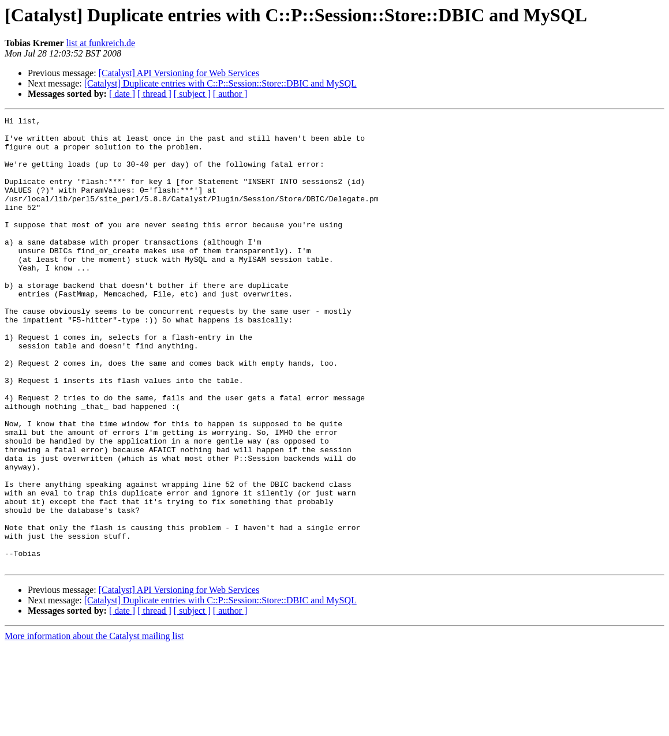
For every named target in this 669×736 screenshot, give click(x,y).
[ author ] (230, 94)
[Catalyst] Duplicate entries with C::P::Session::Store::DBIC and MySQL (220, 83)
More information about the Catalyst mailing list (94, 726)
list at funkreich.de (101, 43)
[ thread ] (154, 94)
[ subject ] (192, 94)
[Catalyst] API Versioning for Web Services (179, 73)
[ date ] (122, 94)
